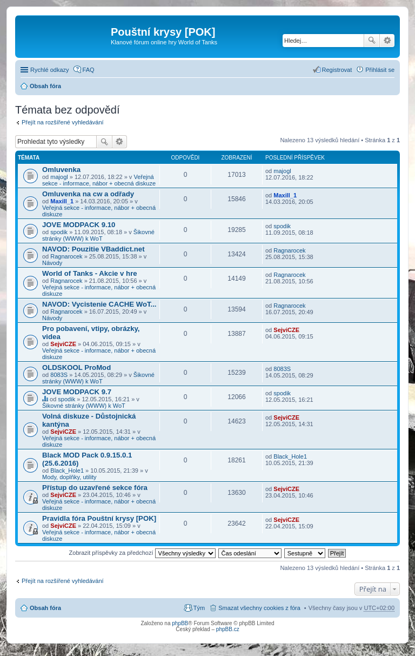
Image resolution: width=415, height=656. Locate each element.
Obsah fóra (45, 86)
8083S (59, 375)
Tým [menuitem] (199, 608)
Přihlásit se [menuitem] (379, 70)
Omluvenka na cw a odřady (88, 194)
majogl (59, 177)
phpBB (180, 623)
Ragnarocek (66, 256)
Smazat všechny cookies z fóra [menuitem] (259, 608)
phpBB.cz (227, 629)
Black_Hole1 (67, 470)
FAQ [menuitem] (89, 70)
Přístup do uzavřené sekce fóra (95, 487)
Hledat (372, 40)
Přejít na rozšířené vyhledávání (63, 122)
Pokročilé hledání (387, 40)
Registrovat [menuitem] (337, 70)
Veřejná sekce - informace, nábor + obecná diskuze (99, 180)
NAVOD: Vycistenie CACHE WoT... (99, 304)
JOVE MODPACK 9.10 (78, 225)
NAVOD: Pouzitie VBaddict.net (93, 249)
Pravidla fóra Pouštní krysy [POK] (99, 518)
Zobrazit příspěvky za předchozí (142, 552)
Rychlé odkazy (49, 70)
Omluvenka (61, 169)
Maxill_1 (61, 201)
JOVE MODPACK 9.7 (76, 392)
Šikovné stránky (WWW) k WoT (98, 235)
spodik (59, 232)
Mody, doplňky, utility (69, 477)
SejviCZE (63, 344)
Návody (52, 263)
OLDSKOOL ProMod (76, 367)
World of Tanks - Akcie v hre (89, 273)
